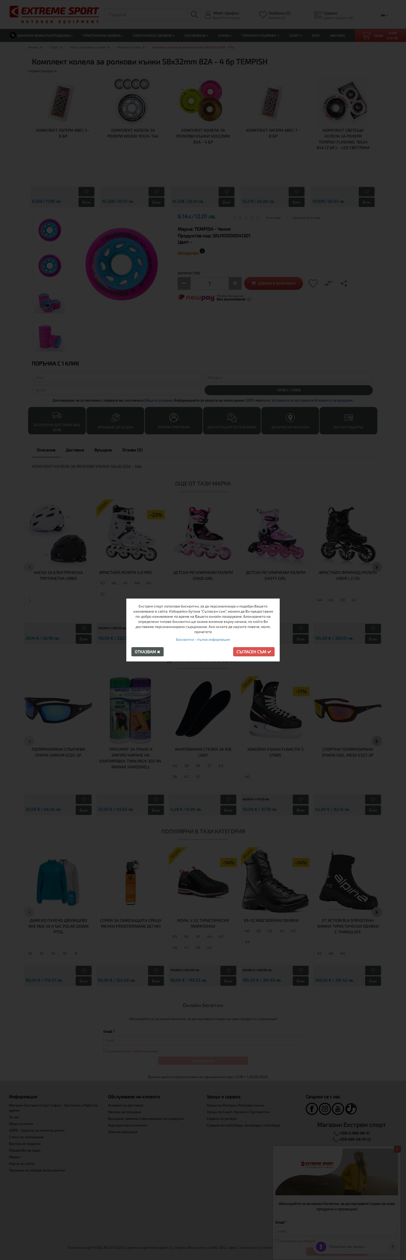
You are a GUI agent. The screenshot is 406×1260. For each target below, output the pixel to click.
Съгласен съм (253, 651)
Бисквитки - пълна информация (203, 639)
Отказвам (147, 651)
